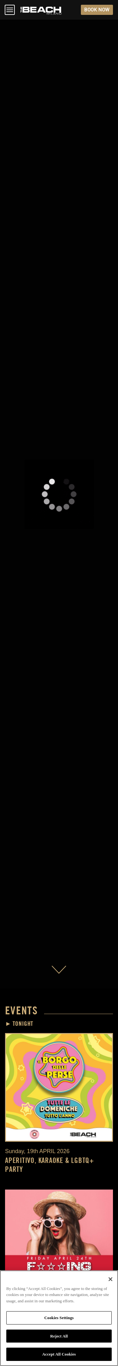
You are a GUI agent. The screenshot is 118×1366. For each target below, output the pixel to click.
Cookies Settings (59, 1317)
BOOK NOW (96, 10)
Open (10, 10)
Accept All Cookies (59, 1354)
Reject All (59, 1336)
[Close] (110, 1279)
